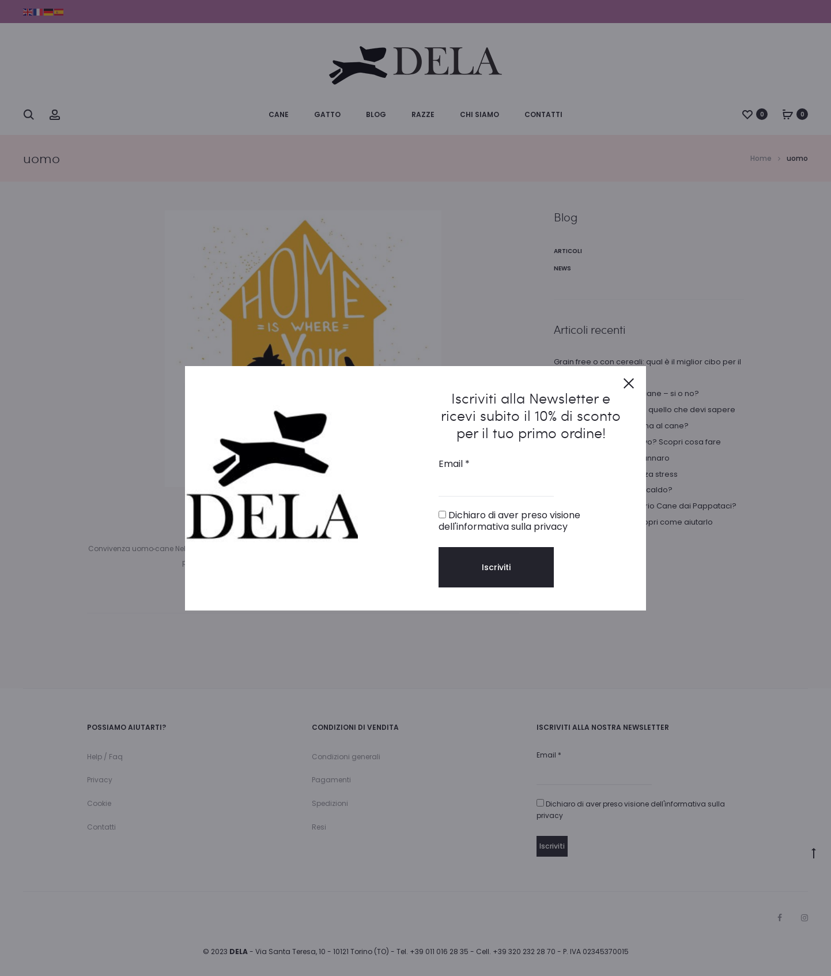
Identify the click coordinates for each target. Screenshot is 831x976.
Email (454, 464)
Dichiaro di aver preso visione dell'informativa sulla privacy (509, 520)
